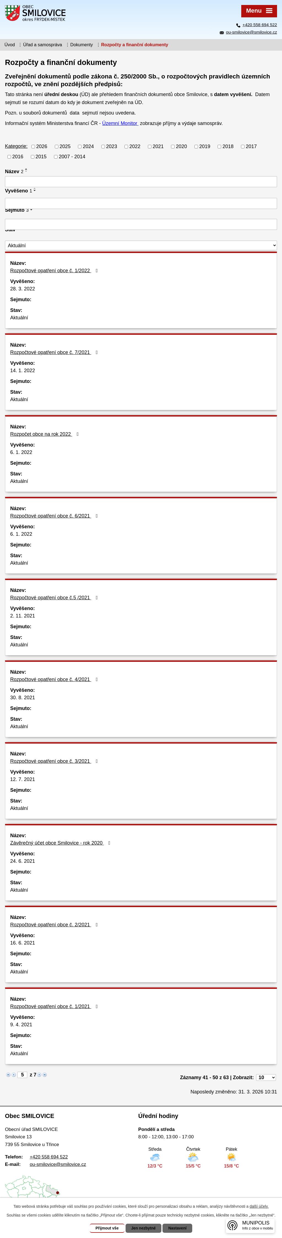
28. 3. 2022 (22, 289)
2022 (134, 146)
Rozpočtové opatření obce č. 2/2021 (55, 924)
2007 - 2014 (72, 156)
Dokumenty (81, 44)
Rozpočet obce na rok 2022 (45, 434)
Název (14, 171)
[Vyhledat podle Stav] (141, 245)
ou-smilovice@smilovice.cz (251, 32)
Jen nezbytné (143, 1228)
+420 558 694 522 (260, 24)
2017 (251, 146)
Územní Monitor (120, 123)
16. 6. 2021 (22, 943)
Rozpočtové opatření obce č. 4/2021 (55, 679)
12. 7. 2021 (22, 779)
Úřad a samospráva (42, 44)
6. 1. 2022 (21, 452)
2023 (111, 146)
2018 (228, 146)
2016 (17, 156)
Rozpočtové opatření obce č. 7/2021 (55, 352)
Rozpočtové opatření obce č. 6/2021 (55, 516)
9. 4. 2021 (21, 1024)
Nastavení (177, 1228)
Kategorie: (16, 146)
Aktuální (19, 317)
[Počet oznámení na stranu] (266, 1077)
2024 (88, 146)
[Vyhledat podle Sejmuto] (141, 224)
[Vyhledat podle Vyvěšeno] (141, 203)
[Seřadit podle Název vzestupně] (26, 169)
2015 (41, 156)
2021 (158, 146)
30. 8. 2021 (22, 697)
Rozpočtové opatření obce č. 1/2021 (55, 1006)
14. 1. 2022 (22, 370)
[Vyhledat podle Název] (141, 181)
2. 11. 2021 (22, 616)
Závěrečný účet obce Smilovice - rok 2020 (61, 843)
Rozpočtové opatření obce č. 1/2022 (55, 270)
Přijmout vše (107, 1228)
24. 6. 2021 (22, 861)
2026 (41, 146)
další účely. (259, 1206)
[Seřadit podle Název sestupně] (26, 171)
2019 (204, 146)
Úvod (9, 44)
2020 (181, 146)
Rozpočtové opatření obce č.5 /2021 (55, 597)
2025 (64, 146)
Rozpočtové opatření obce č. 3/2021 (55, 761)
